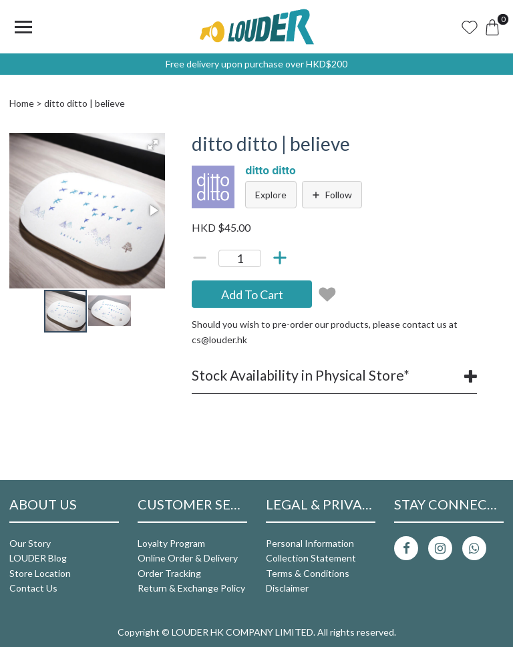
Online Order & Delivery (188, 558)
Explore (271, 194)
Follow (332, 194)
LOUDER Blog (38, 558)
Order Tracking (169, 573)
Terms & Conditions (307, 573)
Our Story (30, 543)
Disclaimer (287, 588)
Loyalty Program (171, 543)
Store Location (40, 573)
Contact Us (33, 588)
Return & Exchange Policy (191, 588)
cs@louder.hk (219, 339)
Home (21, 103)
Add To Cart (252, 294)
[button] (153, 145)
